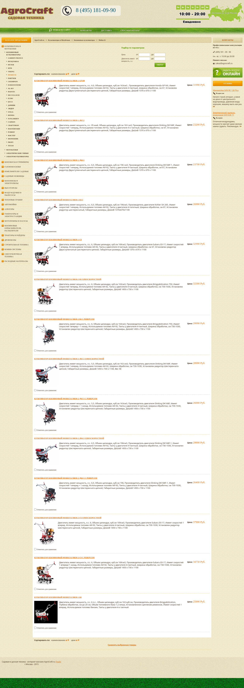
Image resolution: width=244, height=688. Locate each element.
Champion (13, 81)
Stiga (10, 112)
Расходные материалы (16, 261)
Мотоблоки (12, 150)
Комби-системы (13, 249)
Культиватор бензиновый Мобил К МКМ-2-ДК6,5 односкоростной (69, 438)
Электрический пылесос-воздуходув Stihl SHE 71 (224, 113)
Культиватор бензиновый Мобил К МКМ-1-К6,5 (58, 200)
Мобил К (12, 75)
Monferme (13, 139)
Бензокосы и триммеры (17, 162)
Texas (11, 146)
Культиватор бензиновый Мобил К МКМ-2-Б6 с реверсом (64, 319)
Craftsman (13, 125)
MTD (10, 68)
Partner (12, 78)
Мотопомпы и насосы (16, 221)
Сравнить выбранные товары (122, 645)
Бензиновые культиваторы (84, 40)
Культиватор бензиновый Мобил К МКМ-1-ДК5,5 (59, 120)
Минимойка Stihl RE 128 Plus (226, 90)
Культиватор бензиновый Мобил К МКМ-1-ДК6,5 (59, 160)
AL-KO (11, 88)
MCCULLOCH (13, 95)
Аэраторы (9, 209)
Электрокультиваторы (17, 156)
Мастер (11, 135)
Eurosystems (14, 85)
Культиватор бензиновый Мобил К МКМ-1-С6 (58, 239)
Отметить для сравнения (46, 112)
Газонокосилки (13, 167)
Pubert (11, 132)
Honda (11, 115)
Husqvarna (13, 61)
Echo (10, 98)
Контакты (86, 30)
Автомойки (10, 204)
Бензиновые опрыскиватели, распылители (13, 228)
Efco (10, 102)
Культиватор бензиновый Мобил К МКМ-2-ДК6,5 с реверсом (65, 478)
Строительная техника (17, 245)
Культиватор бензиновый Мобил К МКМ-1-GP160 (59, 80)
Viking (11, 71)
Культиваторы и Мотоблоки (59, 40)
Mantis (11, 92)
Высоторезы (11, 188)
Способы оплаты (129, 30)
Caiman (11, 122)
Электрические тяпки (17, 153)
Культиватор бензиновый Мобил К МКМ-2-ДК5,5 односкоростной (69, 359)
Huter (11, 65)
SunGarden (13, 119)
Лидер (11, 108)
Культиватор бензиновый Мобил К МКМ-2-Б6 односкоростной (67, 279)
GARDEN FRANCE (15, 58)
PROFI (10, 142)
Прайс (58, 661)
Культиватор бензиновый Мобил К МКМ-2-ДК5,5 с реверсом (65, 398)
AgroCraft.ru (39, 40)
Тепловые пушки (13, 200)
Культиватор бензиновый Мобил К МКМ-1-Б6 (58, 597)
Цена (123, 54)
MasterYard (14, 129)
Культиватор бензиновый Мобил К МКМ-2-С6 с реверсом (64, 557)
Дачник (11, 105)
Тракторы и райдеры (15, 235)
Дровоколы (10, 240)
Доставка (106, 30)
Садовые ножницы (14, 176)
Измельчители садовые (17, 171)
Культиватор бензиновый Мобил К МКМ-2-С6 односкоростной (67, 518)
